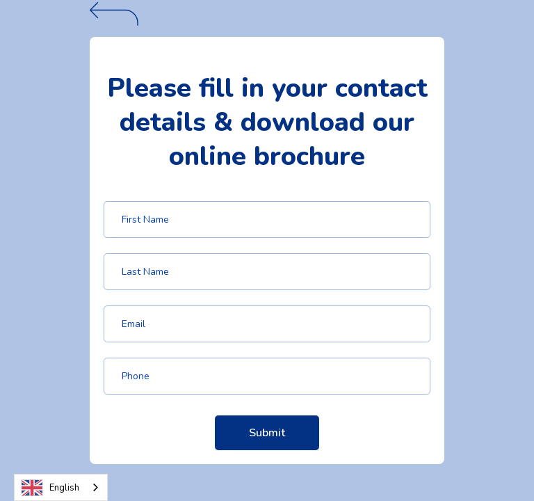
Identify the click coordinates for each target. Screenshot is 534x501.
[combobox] (61, 487)
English (50, 487)
